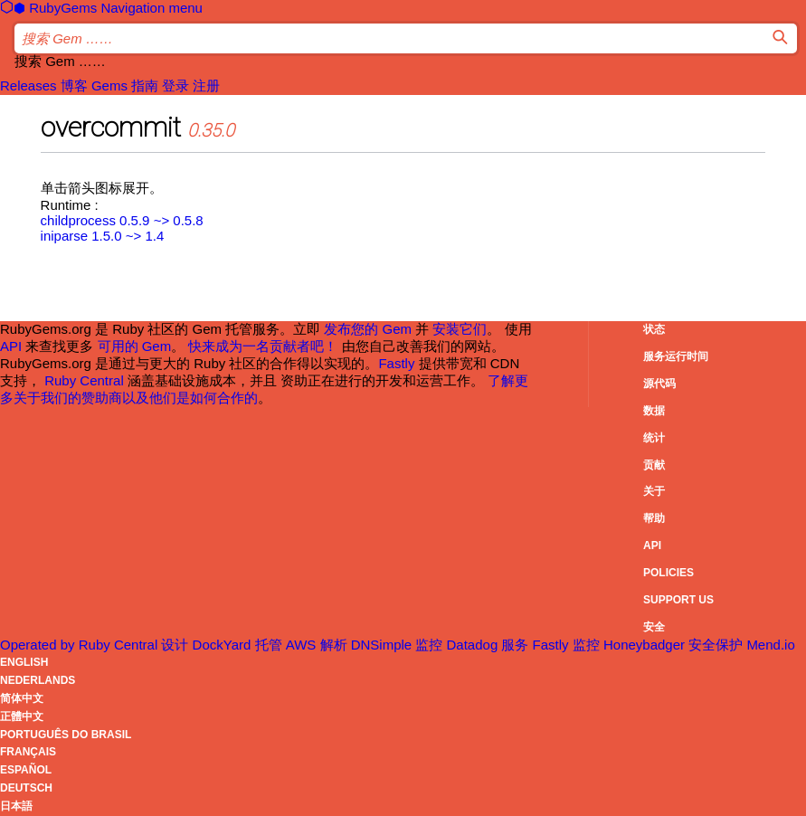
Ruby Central (84, 380)
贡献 (654, 465)
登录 (175, 85)
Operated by (80, 644)
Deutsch (26, 788)
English (24, 662)
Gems (109, 85)
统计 (654, 438)
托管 (287, 644)
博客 (74, 85)
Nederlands (37, 680)
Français (28, 751)
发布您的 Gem (368, 329)
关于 (654, 491)
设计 (207, 644)
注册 (206, 85)
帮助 (654, 518)
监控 (458, 644)
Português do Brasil (65, 734)
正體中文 (21, 716)
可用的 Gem (135, 346)
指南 (144, 85)
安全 (654, 627)
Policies (668, 572)
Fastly (396, 363)
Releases (28, 85)
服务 (536, 644)
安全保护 (741, 644)
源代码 (659, 383)
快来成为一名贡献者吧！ (262, 346)
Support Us (678, 599)
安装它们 (459, 329)
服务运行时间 (675, 356)
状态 (654, 329)
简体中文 (21, 698)
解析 (368, 644)
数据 (654, 410)
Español (26, 770)
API (652, 545)
